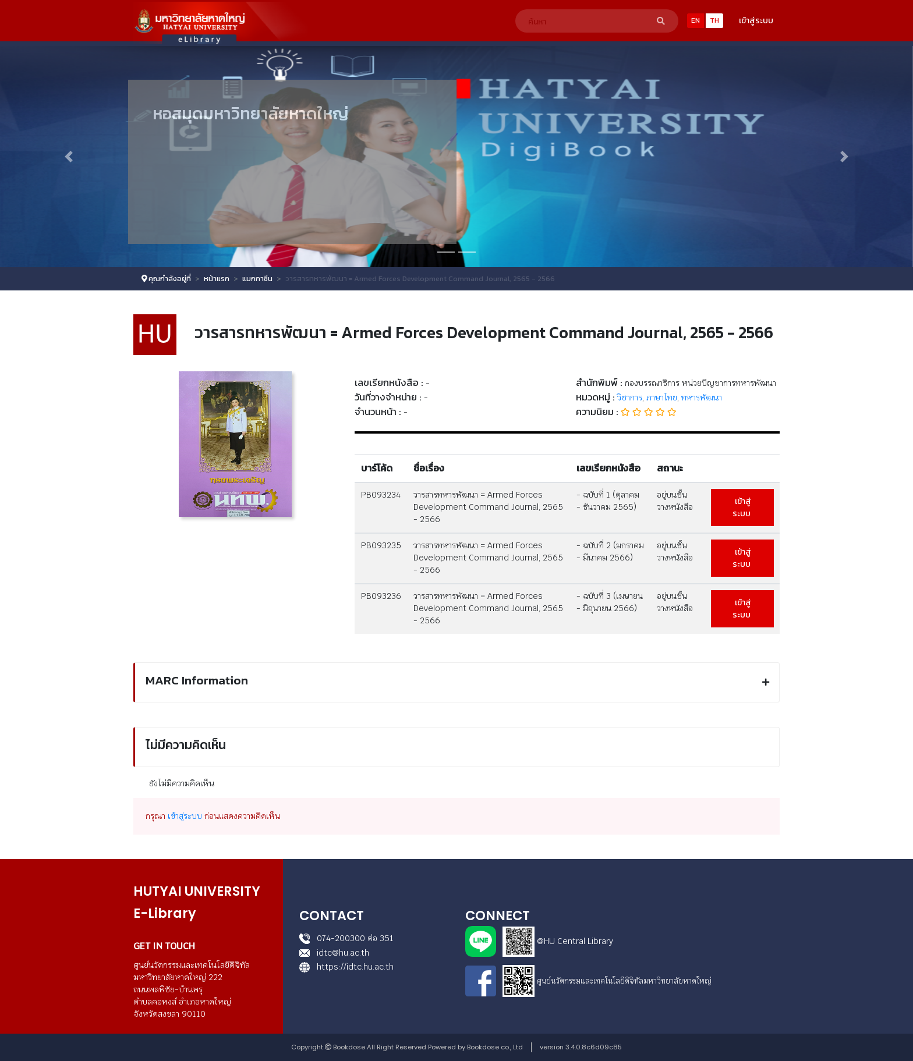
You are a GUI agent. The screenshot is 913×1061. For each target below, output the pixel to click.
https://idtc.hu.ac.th (346, 966)
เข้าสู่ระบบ (756, 21)
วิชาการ (629, 397)
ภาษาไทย (661, 397)
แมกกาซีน (257, 278)
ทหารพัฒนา (701, 397)
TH (714, 20)
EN (695, 20)
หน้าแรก (216, 278)
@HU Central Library (575, 941)
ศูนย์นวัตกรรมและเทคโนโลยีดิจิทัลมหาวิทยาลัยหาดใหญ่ (624, 981)
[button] (68, 156)
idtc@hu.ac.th (334, 953)
